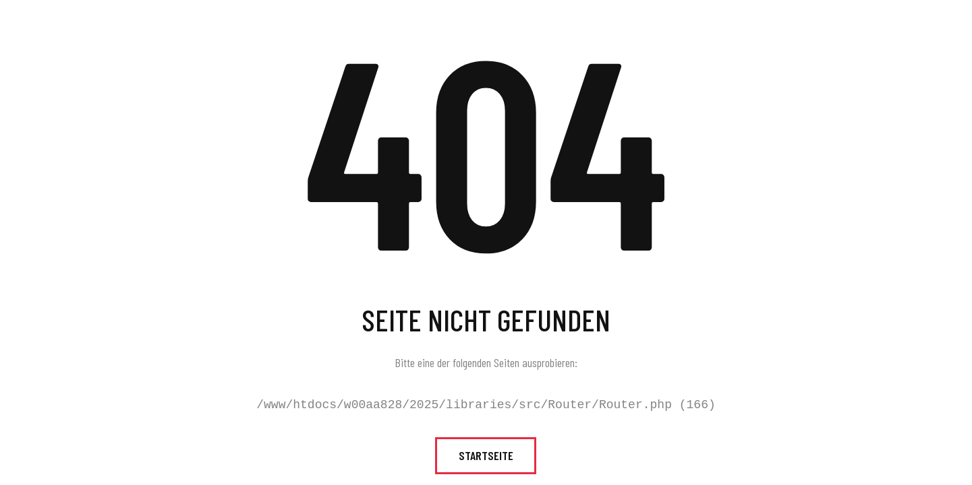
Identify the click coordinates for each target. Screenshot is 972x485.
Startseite (486, 455)
